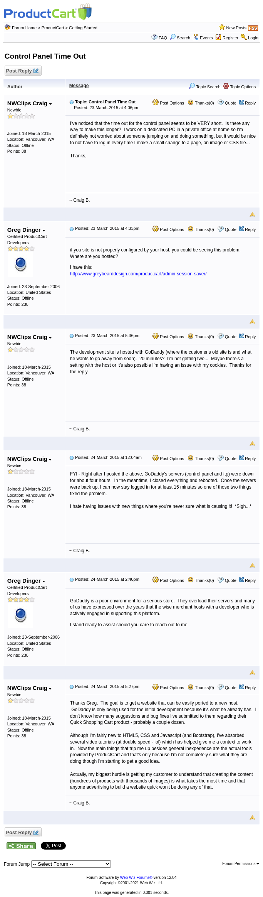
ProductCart (53, 27)
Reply (250, 103)
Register (230, 37)
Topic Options (239, 86)
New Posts (236, 27)
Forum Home (24, 27)
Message (79, 85)
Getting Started (83, 27)
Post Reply (22, 71)
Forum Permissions (240, 864)
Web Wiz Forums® (136, 877)
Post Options (168, 103)
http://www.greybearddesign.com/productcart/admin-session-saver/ (138, 274)
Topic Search (204, 86)
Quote (230, 103)
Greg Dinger (26, 229)
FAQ (163, 37)
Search (179, 37)
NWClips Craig (29, 103)
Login (253, 37)
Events (203, 37)
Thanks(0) (201, 103)
